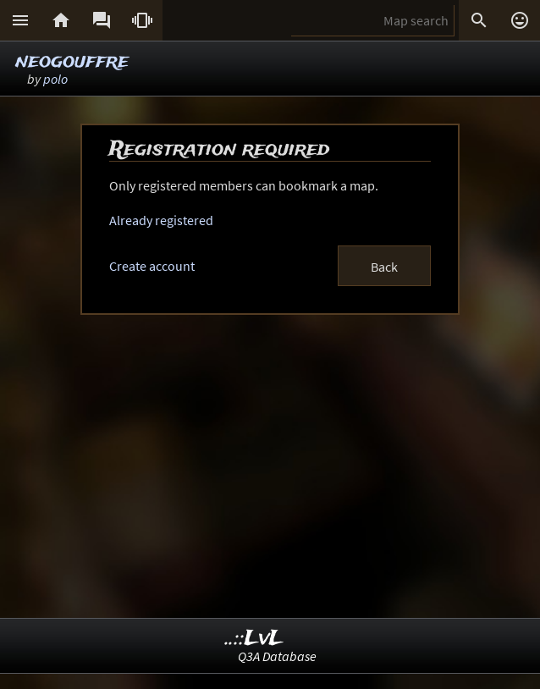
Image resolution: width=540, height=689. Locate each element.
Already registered (161, 220)
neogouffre (72, 61)
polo (55, 78)
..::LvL (254, 638)
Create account (152, 265)
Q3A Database (277, 656)
